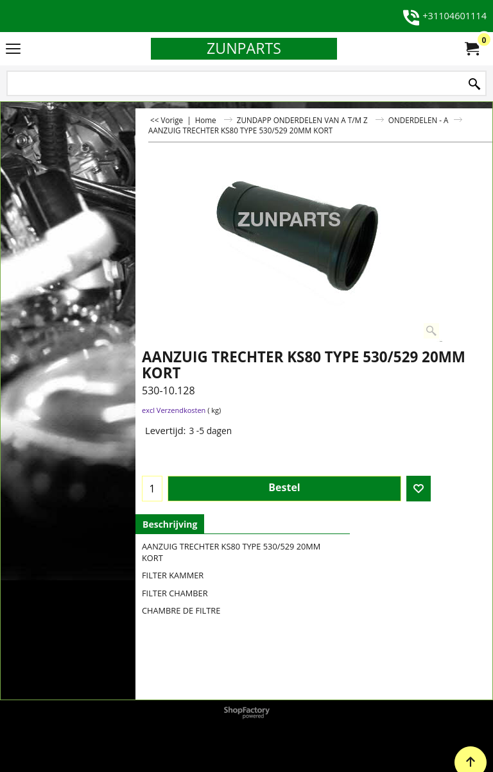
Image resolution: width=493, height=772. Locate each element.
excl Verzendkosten (173, 410)
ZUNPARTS (244, 48)
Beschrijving (170, 524)
